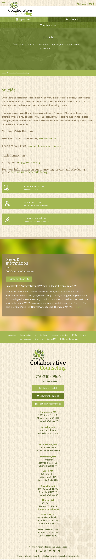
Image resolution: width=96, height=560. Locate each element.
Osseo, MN (48, 471)
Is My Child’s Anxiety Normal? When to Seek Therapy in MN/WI (41, 286)
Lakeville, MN (48, 428)
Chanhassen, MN (48, 412)
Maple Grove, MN (48, 445)
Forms (83, 335)
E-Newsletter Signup (69, 339)
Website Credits (74, 557)
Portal (48, 388)
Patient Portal (48, 25)
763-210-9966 (85, 3)
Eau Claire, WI (48, 515)
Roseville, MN (48, 486)
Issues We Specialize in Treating (18, 73)
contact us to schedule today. (29, 172)
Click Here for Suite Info (48, 510)
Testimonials (25, 335)
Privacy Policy (62, 557)
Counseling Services (60, 335)
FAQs (74, 335)
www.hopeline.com (47, 138)
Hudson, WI (48, 500)
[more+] (79, 307)
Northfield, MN (48, 457)
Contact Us (52, 339)
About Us (12, 335)
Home (3, 73)
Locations (72, 19)
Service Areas (25, 339)
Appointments (24, 19)
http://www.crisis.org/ (29, 162)
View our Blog (19, 279)
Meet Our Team (41, 335)
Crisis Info (39, 339)
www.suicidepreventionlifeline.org (44, 146)
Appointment (48, 404)
